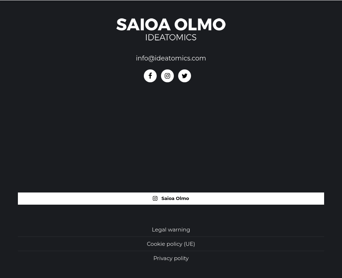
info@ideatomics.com (171, 58)
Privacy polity (171, 258)
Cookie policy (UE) (171, 243)
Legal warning (171, 229)
